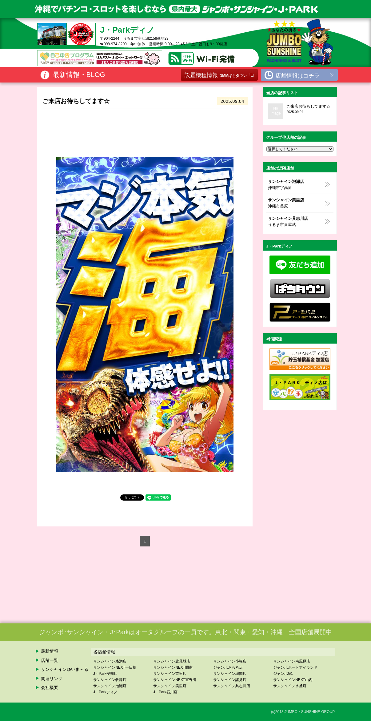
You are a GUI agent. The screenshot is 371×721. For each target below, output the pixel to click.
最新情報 (49, 651)
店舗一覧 (49, 660)
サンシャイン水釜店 (289, 686)
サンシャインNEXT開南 (173, 667)
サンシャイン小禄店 (229, 661)
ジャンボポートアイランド (295, 667)
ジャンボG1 (283, 673)
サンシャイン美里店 (169, 686)
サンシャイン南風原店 (291, 661)
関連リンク (51, 678)
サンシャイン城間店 (229, 673)
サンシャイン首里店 (169, 673)
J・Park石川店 (165, 692)
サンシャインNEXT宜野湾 (174, 680)
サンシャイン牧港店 (109, 680)
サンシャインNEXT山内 (293, 680)
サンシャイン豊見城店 (171, 661)
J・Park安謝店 (105, 673)
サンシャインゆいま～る (64, 669)
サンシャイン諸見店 (229, 680)
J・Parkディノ (105, 692)
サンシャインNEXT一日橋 (114, 667)
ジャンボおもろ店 (228, 667)
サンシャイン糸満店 (109, 661)
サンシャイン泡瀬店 (109, 686)
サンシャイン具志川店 (231, 686)
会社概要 (49, 687)
